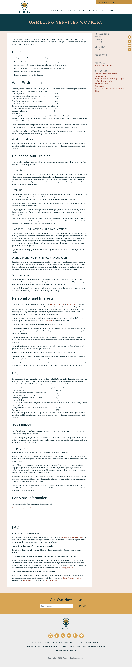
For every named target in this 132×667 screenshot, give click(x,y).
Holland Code (27, 307)
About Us (57, 642)
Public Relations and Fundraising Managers (109, 78)
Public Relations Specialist (104, 81)
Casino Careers (17, 512)
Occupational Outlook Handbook (72, 537)
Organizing (71, 304)
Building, (53, 304)
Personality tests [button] (59, 10)
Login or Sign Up (106, 2)
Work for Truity (51, 646)
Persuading (60, 304)
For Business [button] (82, 10)
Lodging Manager (101, 76)
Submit (82, 606)
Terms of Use (33, 646)
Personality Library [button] (105, 10)
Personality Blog (41, 642)
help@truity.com (67, 568)
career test (49, 320)
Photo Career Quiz (51, 580)
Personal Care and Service (103, 66)
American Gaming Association (22, 508)
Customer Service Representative (106, 74)
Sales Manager (100, 86)
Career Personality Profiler (72, 578)
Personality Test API (66, 650)
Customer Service (73, 642)
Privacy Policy (92, 642)
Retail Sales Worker (101, 83)
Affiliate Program (71, 646)
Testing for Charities (94, 646)
